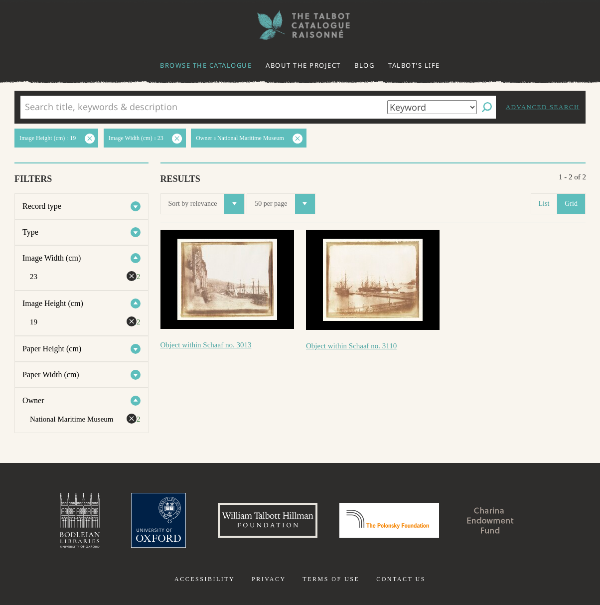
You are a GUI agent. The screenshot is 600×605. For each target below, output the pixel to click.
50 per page (284, 204)
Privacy (269, 579)
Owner (33, 400)
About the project (303, 65)
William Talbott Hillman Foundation (267, 520)
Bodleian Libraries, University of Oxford (80, 520)
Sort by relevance (206, 204)
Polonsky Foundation (389, 520)
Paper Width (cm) (50, 374)
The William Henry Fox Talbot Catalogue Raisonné (300, 25)
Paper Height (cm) (51, 348)
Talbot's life (414, 65)
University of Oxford (158, 520)
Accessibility (204, 579)
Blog (364, 65)
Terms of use (330, 579)
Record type (41, 206)
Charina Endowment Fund (491, 520)
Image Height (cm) (52, 303)
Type (30, 232)
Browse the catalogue (206, 65)
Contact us (401, 579)
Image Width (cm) (51, 258)
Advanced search (543, 107)
